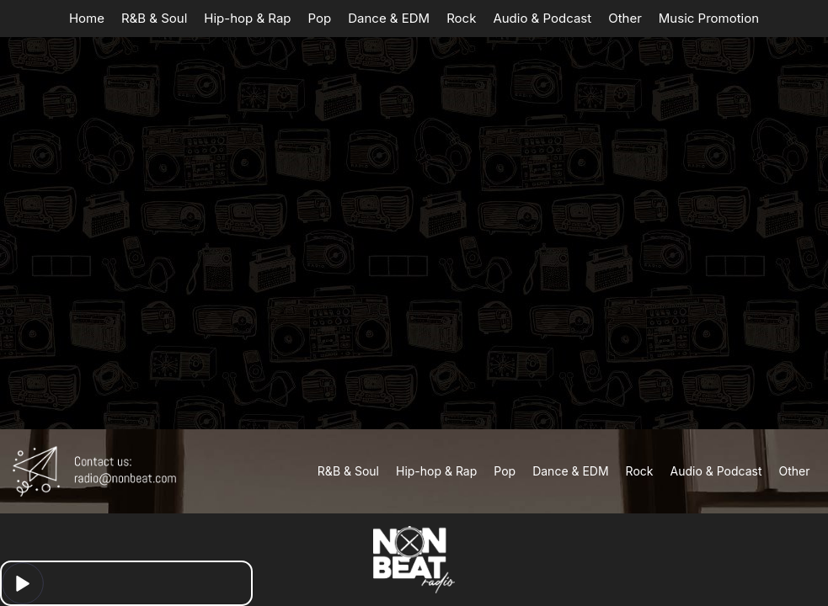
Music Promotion (709, 18)
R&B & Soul (154, 18)
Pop (320, 18)
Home (86, 18)
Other (625, 18)
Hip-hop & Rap (247, 18)
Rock (461, 18)
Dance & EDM (389, 18)
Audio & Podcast (542, 18)
